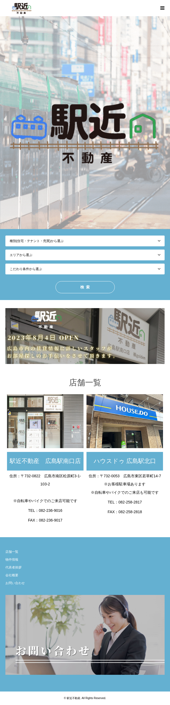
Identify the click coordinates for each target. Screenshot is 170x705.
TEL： (33, 510)
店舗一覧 (11, 552)
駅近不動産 (73, 698)
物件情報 (11, 559)
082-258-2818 (130, 512)
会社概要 (11, 575)
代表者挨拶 (13, 567)
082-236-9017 (50, 520)
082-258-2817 (130, 502)
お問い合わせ (15, 583)
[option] (85, 122)
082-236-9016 (50, 510)
